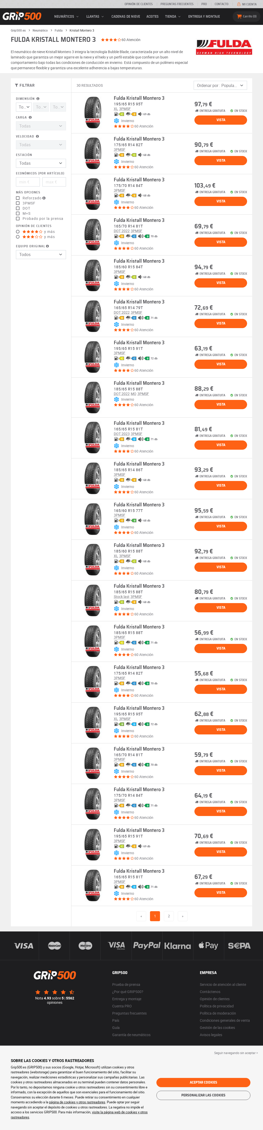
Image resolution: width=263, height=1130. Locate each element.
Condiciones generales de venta (225, 1020)
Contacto (221, 4)
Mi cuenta (246, 4)
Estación (24, 155)
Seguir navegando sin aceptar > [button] (236, 1053)
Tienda (173, 16)
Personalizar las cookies (203, 1095)
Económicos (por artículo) (40, 173)
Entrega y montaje (204, 16)
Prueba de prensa (126, 984)
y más (39, 231)
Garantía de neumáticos (131, 1034)
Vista (221, 120)
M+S (27, 213)
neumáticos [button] (67, 16)
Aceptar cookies (203, 1082)
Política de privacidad (217, 1006)
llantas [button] (95, 16)
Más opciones (28, 192)
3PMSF (29, 203)
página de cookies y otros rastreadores (77, 1102)
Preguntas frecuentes (177, 4)
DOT (26, 208)
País (115, 1020)
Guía (116, 1027)
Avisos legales (211, 1034)
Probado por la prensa (43, 218)
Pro (204, 4)
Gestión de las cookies (217, 1027)
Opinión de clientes (139, 4)
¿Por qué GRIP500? (127, 991)
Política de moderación (218, 1013)
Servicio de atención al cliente (223, 984)
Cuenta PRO (122, 1006)
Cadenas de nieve (125, 16)
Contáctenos (210, 991)
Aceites (152, 16)
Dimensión (28, 99)
